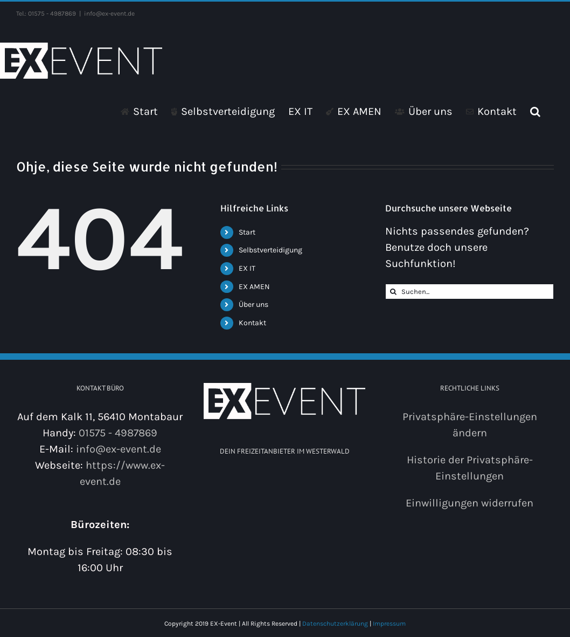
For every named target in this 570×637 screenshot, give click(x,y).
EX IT (247, 268)
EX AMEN (254, 286)
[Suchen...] (469, 291)
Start (247, 232)
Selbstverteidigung (270, 250)
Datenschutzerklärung (335, 623)
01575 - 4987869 (118, 433)
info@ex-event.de (109, 13)
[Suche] (393, 291)
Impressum (389, 623)
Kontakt (252, 322)
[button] (535, 111)
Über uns (253, 304)
